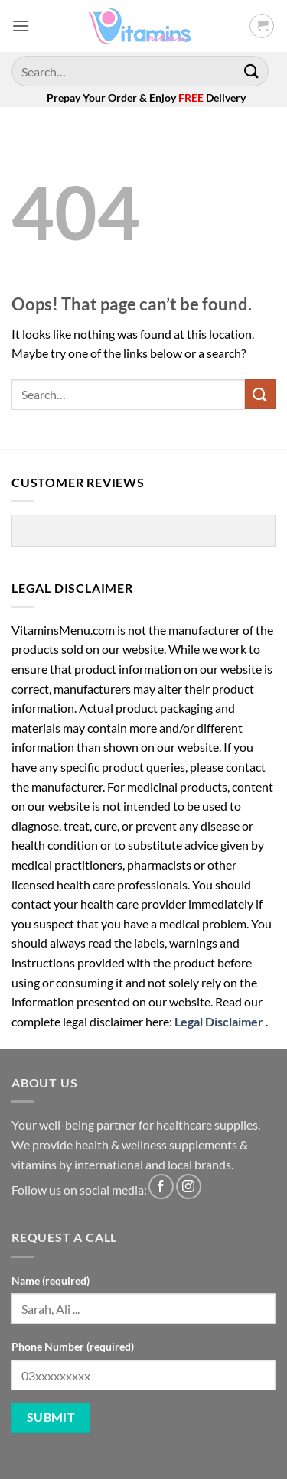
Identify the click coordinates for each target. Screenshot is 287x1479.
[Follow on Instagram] (188, 1186)
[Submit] (251, 71)
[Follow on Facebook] (161, 1186)
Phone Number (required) (72, 1346)
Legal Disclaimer (218, 1021)
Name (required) (50, 1280)
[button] (20, 25)
